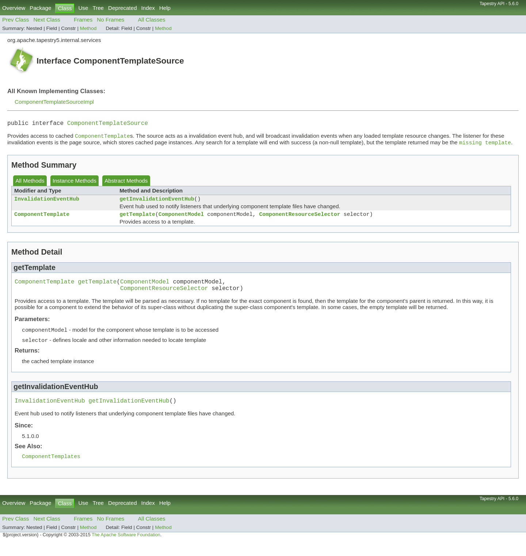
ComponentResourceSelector (299, 219)
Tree (98, 8)
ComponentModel (181, 219)
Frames (83, 19)
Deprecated (122, 8)
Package (40, 8)
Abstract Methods (126, 183)
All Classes (151, 19)
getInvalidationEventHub (156, 202)
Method (88, 28)
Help (165, 8)
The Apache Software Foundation (126, 548)
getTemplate (137, 219)
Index (148, 8)
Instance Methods (74, 183)
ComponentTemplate (41, 219)
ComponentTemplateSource (107, 124)
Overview (13, 8)
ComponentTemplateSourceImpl (54, 102)
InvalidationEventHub (46, 202)
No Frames (110, 19)
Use (83, 8)
